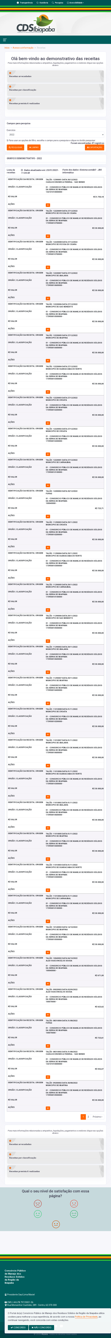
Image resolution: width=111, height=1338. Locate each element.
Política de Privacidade (86, 1316)
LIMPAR (34, 147)
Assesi (44, 1334)
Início (7, 48)
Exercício (11, 130)
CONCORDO (18, 1327)
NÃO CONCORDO (41, 1327)
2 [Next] (88, 1117)
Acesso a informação (23, 48)
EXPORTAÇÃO (94, 147)
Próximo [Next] (97, 1117)
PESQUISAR (15, 147)
